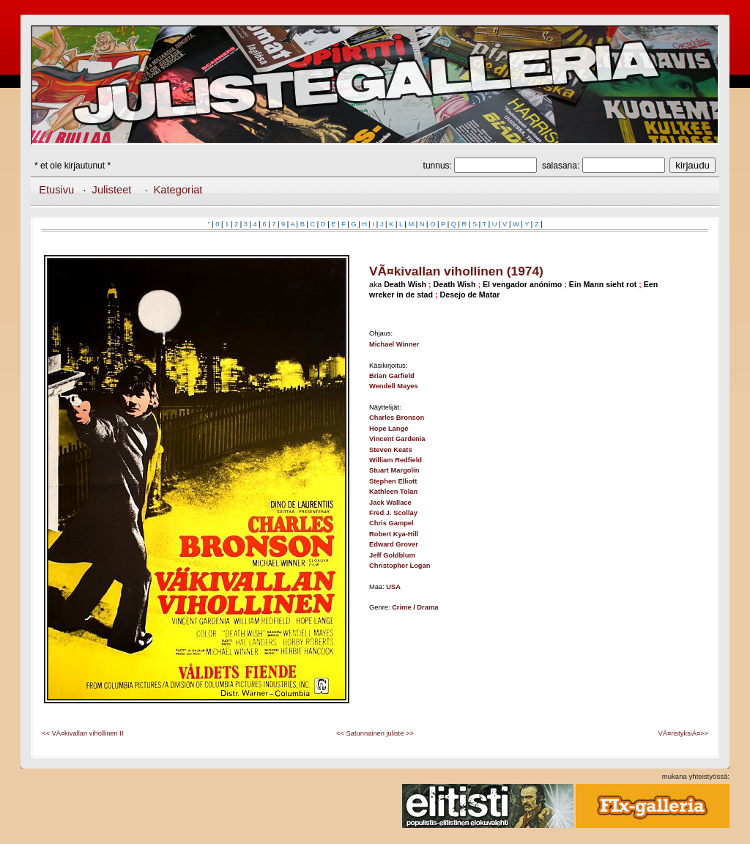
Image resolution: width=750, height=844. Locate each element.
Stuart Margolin (394, 470)
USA (393, 587)
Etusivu (56, 190)
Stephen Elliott (393, 481)
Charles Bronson (396, 417)
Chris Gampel (391, 523)
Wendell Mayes (393, 386)
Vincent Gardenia (397, 439)
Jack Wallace (390, 502)
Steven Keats (390, 450)
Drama (427, 607)
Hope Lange (388, 428)
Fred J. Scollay (393, 513)
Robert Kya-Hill (393, 534)
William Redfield (395, 460)
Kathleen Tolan (393, 491)
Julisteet (112, 190)
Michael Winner (394, 344)
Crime (401, 607)
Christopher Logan (399, 565)
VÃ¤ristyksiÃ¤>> (683, 733)
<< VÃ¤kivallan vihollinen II (83, 733)
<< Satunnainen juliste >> (375, 733)
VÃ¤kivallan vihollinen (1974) (456, 271)
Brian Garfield (392, 376)
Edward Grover (393, 544)
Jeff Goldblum (392, 555)
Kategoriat (178, 190)
